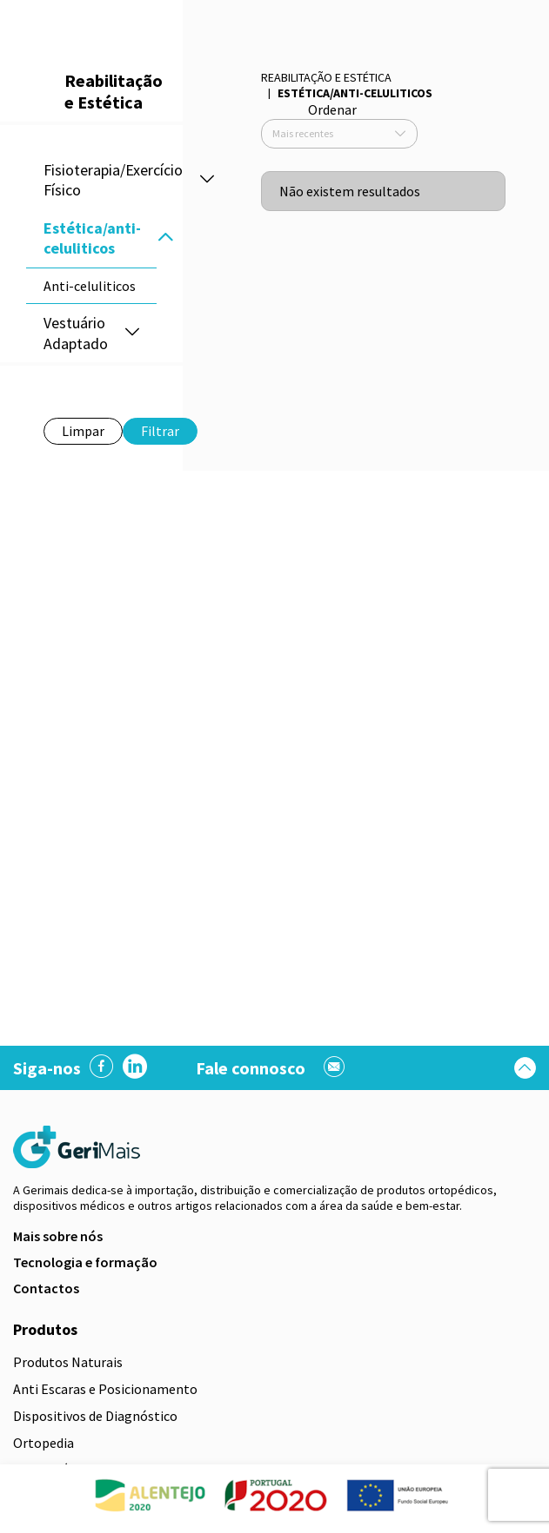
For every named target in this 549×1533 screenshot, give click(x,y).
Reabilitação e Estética (326, 77)
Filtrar (160, 430)
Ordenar (332, 109)
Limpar (83, 430)
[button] (165, 238)
